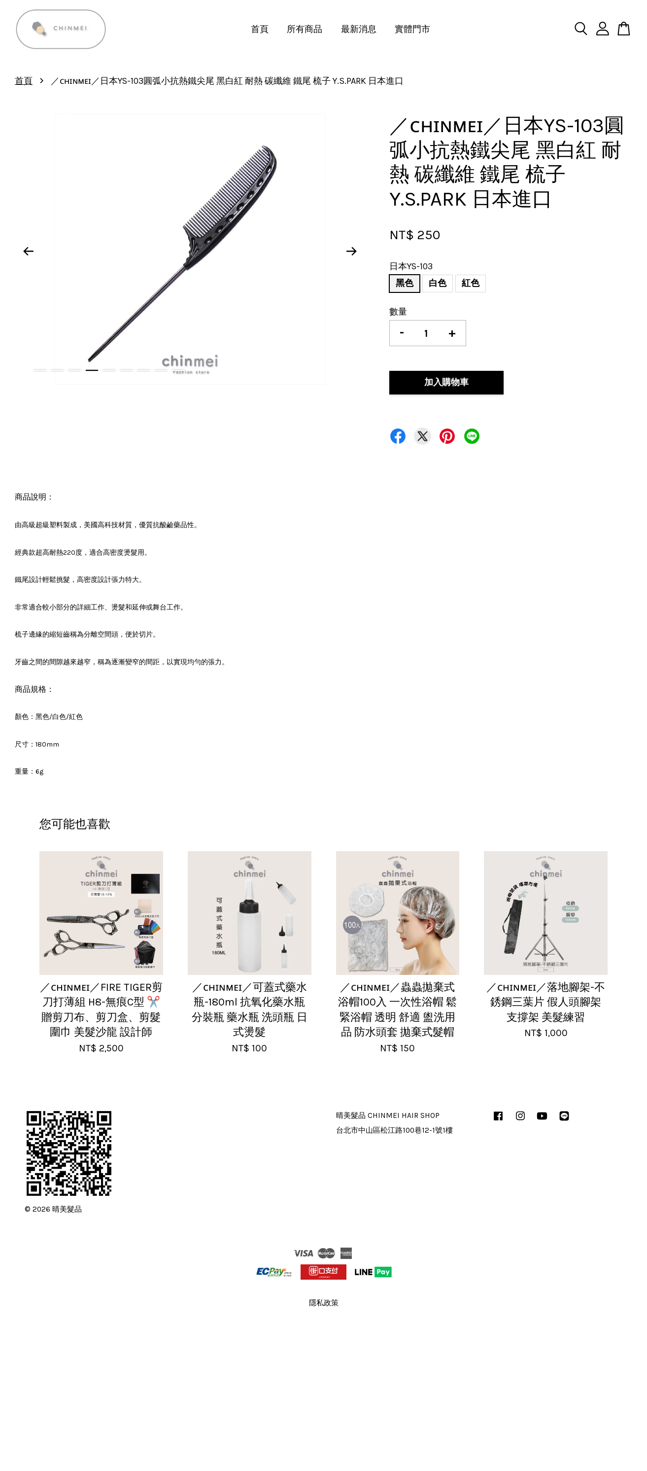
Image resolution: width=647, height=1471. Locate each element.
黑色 (404, 283)
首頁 (260, 29)
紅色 (470, 283)
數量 (398, 311)
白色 (437, 283)
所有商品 (304, 29)
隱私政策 (324, 1302)
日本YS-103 (411, 266)
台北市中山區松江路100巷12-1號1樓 (394, 1130)
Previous (28, 251)
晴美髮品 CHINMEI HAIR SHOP (388, 1115)
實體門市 (412, 29)
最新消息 (358, 29)
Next (351, 251)
